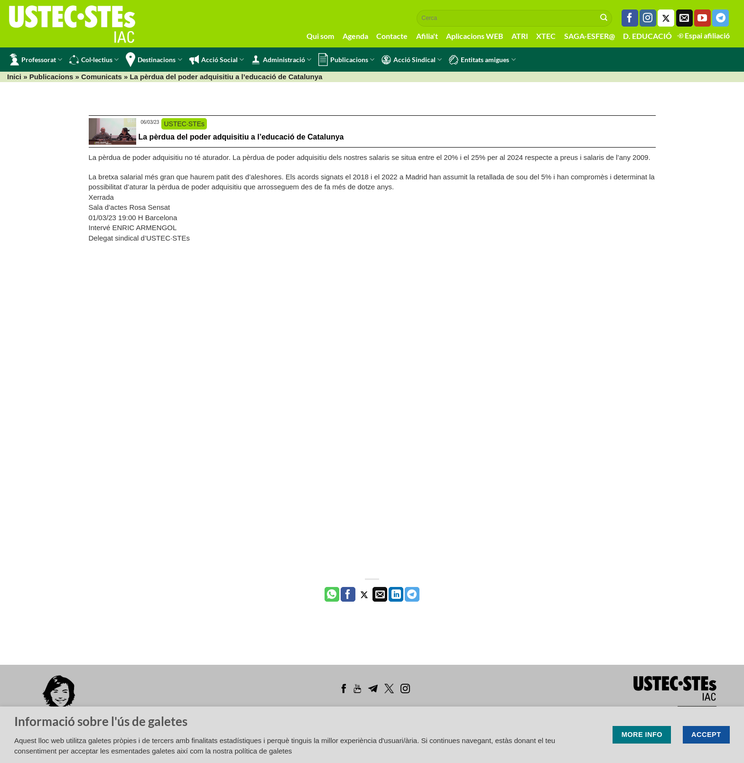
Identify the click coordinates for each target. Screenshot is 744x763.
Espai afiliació (703, 35)
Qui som (320, 35)
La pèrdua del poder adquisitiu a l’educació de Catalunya (241, 137)
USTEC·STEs (184, 124)
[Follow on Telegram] (720, 18)
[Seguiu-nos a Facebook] (630, 18)
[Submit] (604, 18)
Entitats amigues (482, 60)
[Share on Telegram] (412, 594)
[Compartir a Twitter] (364, 594)
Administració (281, 60)
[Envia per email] (379, 594)
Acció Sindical (411, 60)
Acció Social (216, 60)
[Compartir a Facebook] (348, 594)
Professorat (35, 59)
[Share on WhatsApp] (332, 594)
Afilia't (427, 35)
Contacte (392, 35)
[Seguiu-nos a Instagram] (648, 18)
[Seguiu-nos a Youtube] (702, 18)
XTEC (546, 35)
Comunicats (101, 77)
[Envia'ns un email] (684, 18)
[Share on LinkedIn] (396, 594)
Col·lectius (94, 60)
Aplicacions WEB (474, 35)
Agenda (355, 35)
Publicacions (346, 59)
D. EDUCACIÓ (647, 35)
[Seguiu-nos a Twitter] (666, 18)
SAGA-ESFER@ (589, 35)
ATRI (520, 35)
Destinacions (154, 59)
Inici (14, 77)
